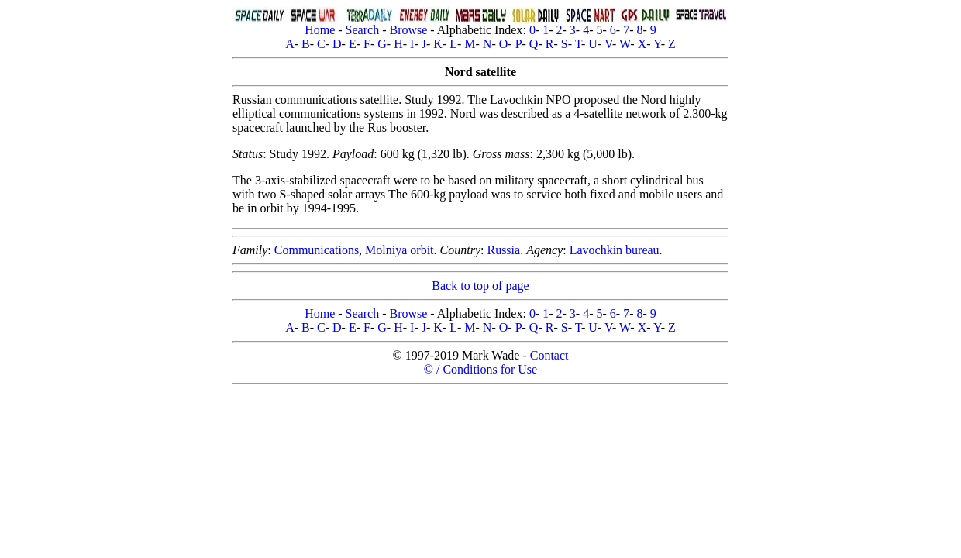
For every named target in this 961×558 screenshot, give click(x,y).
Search (363, 29)
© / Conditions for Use (480, 369)
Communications (316, 250)
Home (320, 29)
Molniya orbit (399, 250)
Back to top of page (480, 285)
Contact (549, 355)
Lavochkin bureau (615, 250)
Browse (408, 29)
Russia (503, 250)
